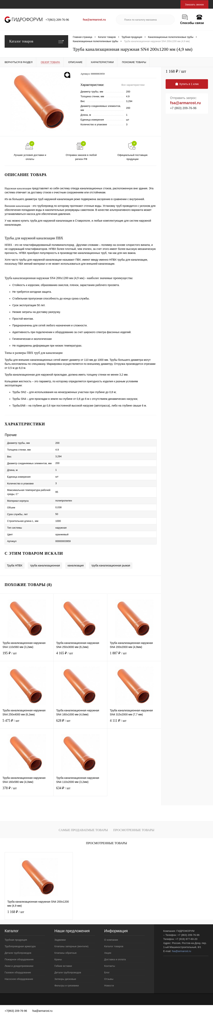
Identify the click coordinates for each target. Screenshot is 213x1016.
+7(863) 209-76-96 (57, 19)
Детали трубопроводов (18, 952)
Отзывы (108, 979)
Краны (58, 959)
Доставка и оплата (115, 959)
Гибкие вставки (63, 965)
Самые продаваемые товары (83, 830)
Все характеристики (132, 84)
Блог (107, 972)
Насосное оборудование (19, 979)
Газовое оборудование (18, 972)
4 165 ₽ (80, 655)
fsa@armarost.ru (94, 19)
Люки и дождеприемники (19, 965)
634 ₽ (80, 790)
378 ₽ (27, 790)
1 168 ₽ (15, 912)
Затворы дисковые (65, 979)
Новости (109, 985)
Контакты (109, 965)
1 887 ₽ (134, 655)
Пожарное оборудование (19, 959)
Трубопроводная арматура (20, 946)
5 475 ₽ (27, 723)
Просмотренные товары (133, 830)
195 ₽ (27, 655)
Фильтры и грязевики (66, 985)
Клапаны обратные (65, 952)
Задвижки (59, 939)
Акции (107, 952)
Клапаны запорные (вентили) (71, 946)
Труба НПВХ (14, 565)
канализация (76, 565)
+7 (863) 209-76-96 (183, 108)
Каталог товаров (36, 41)
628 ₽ (80, 723)
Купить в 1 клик (187, 84)
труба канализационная (45, 565)
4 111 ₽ (134, 723)
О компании (111, 939)
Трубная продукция (16, 939)
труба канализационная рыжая (110, 565)
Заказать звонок (194, 4)
